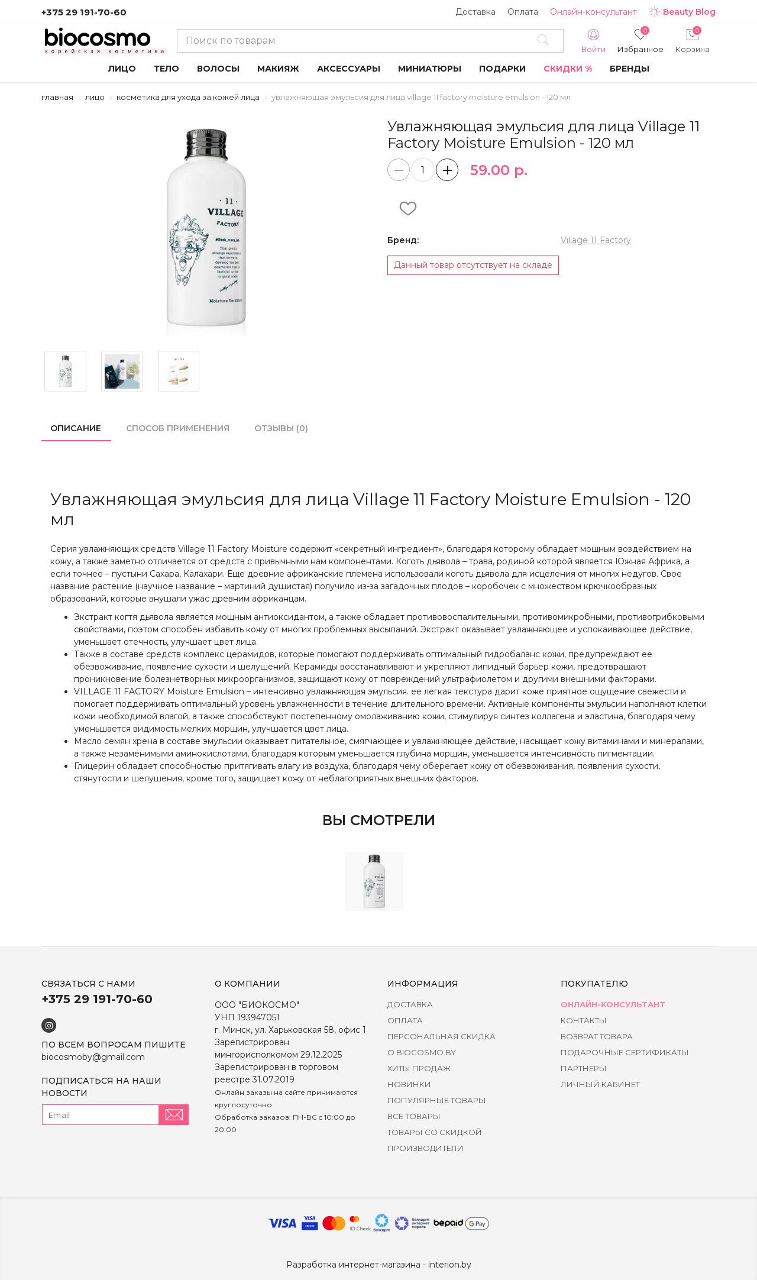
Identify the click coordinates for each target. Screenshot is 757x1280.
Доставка (475, 12)
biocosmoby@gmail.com (93, 1057)
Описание (75, 428)
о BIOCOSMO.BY (421, 1052)
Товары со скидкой (434, 1132)
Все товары (414, 1116)
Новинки (409, 1084)
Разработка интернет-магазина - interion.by (378, 1264)
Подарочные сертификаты (625, 1052)
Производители (425, 1148)
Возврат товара (597, 1036)
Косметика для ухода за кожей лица (188, 97)
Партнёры (584, 1068)
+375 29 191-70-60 (84, 12)
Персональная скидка (441, 1036)
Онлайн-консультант (593, 12)
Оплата (522, 12)
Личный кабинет (600, 1084)
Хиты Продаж (419, 1068)
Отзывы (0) (281, 428)
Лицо (95, 97)
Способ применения (177, 428)
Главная (57, 97)
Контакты (584, 1020)
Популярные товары (436, 1100)
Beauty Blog (682, 12)
